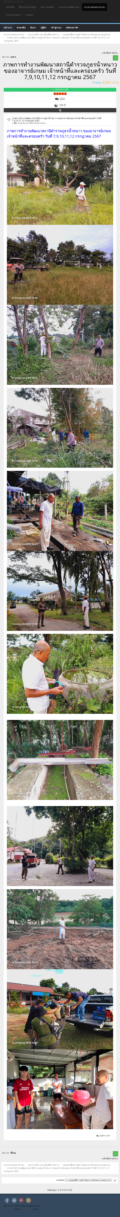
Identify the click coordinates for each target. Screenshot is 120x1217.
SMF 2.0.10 (8, 1206)
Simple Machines (33, 1206)
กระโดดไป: (60, 1180)
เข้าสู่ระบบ (56, 28)
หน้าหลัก (10, 6)
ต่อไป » (115, 53)
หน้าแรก (8, 28)
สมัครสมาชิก (72, 28)
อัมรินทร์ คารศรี (61, 89)
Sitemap (51, 1189)
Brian (35, 1209)
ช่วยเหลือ (21, 28)
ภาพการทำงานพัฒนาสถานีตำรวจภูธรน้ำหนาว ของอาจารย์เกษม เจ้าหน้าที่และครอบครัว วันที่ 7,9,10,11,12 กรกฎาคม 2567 (56, 119)
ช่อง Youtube (47, 6)
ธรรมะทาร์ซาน (13, 14)
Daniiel (17, 1209)
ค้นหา (33, 28)
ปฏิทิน (43, 28)
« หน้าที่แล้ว (106, 53)
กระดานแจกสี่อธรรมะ (69, 6)
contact (29, 14)
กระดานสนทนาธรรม (94, 6)
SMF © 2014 (20, 1206)
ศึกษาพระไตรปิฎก (27, 6)
